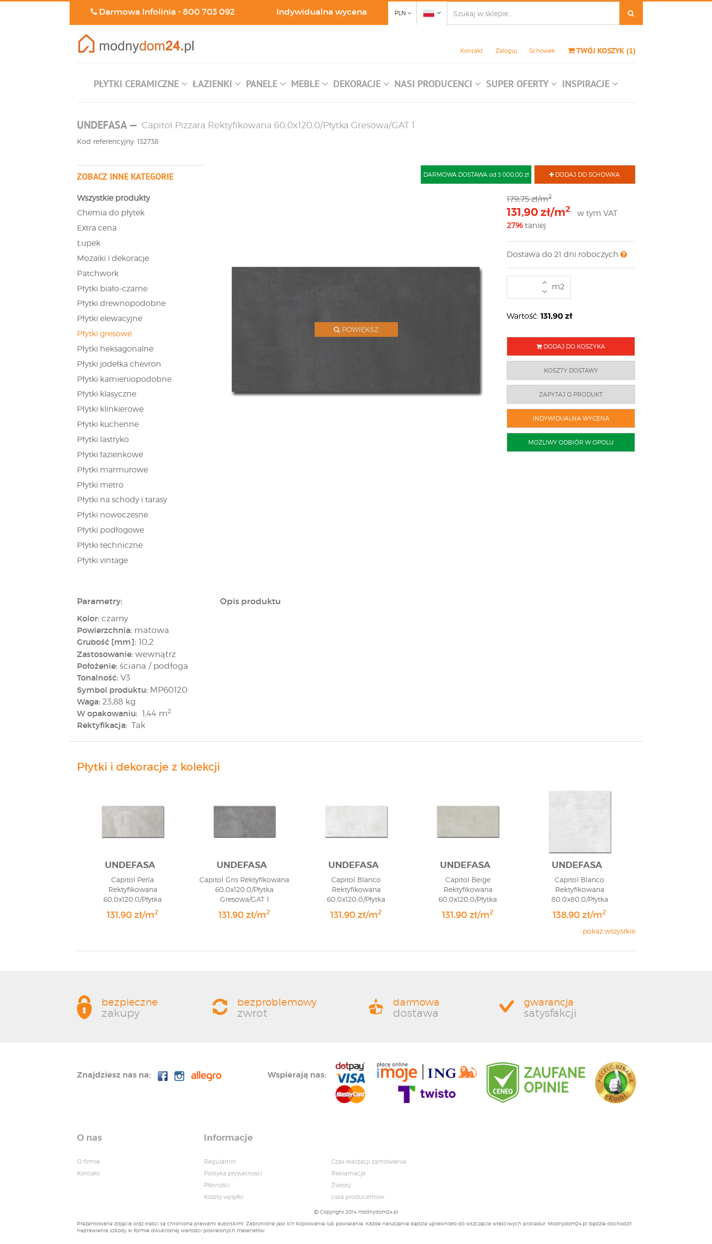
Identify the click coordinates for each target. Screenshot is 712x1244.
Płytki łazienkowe (110, 454)
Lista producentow (357, 1196)
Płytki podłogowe (110, 530)
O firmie (88, 1161)
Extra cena (97, 228)
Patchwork (98, 273)
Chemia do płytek (111, 212)
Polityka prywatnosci (233, 1173)
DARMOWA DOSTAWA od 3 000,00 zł (476, 174)
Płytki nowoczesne (112, 514)
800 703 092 (209, 12)
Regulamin (220, 1161)
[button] (140, 86)
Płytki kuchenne (108, 424)
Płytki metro (100, 485)
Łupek (88, 243)
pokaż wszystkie (609, 931)
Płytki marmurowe (112, 469)
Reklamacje (348, 1173)
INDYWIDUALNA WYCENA (571, 418)
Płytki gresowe (104, 333)
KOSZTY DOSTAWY (571, 370)
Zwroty (341, 1185)
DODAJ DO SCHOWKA (584, 174)
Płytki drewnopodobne (121, 303)
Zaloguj (506, 50)
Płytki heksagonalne (115, 348)
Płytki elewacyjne (109, 318)
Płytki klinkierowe (110, 409)
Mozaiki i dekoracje (113, 258)
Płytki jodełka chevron (119, 364)
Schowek (542, 50)
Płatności (217, 1185)
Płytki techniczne (110, 545)
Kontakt (471, 50)
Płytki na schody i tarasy (122, 499)
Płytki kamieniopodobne (124, 379)
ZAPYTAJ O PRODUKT (571, 394)
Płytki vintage (102, 560)
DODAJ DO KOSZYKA (571, 346)
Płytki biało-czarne (112, 288)
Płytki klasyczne (106, 394)
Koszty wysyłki (223, 1196)
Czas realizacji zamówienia (368, 1161)
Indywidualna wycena (321, 12)
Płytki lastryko (103, 439)
